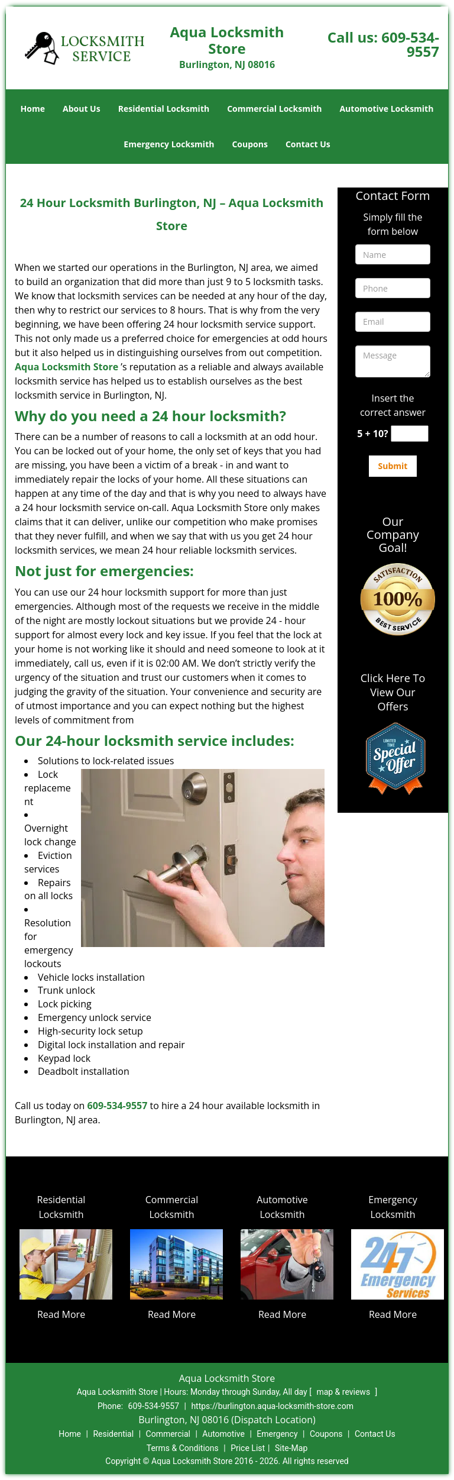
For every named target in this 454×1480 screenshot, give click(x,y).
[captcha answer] (410, 433)
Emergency (277, 1434)
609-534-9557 (410, 44)
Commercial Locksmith (274, 108)
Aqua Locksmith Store (66, 366)
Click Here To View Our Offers (393, 692)
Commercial (168, 1434)
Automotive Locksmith (386, 108)
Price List (248, 1448)
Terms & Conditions (183, 1448)
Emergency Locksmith (169, 144)
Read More (61, 1314)
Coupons (249, 144)
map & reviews (344, 1392)
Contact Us (308, 144)
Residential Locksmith (164, 108)
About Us (81, 108)
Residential (113, 1434)
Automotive (223, 1434)
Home (33, 108)
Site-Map (291, 1448)
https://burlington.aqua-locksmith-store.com (272, 1406)
